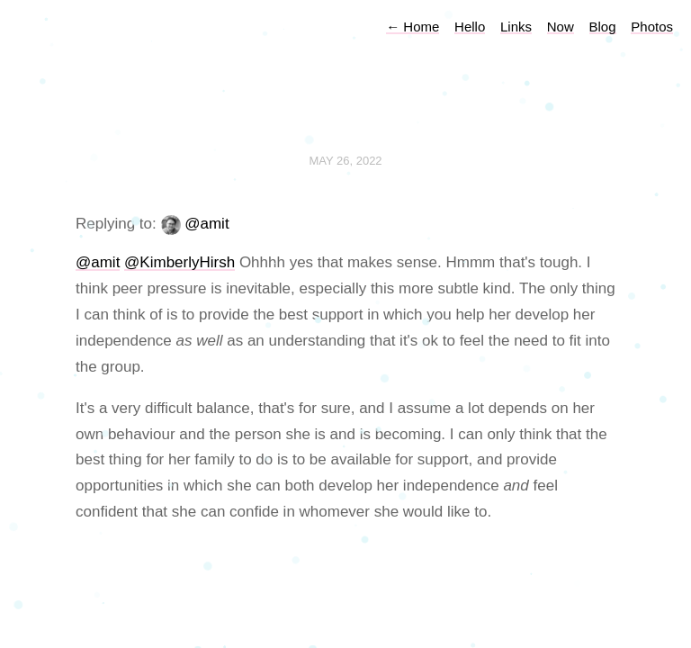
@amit (206, 223)
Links (516, 26)
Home (412, 26)
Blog (602, 26)
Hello (469, 26)
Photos (652, 26)
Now (560, 26)
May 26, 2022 (345, 160)
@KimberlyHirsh (179, 262)
